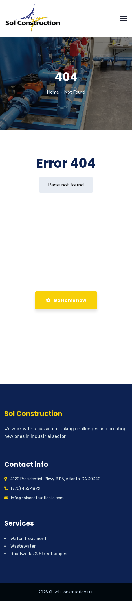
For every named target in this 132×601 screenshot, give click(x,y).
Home (53, 92)
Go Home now (66, 300)
